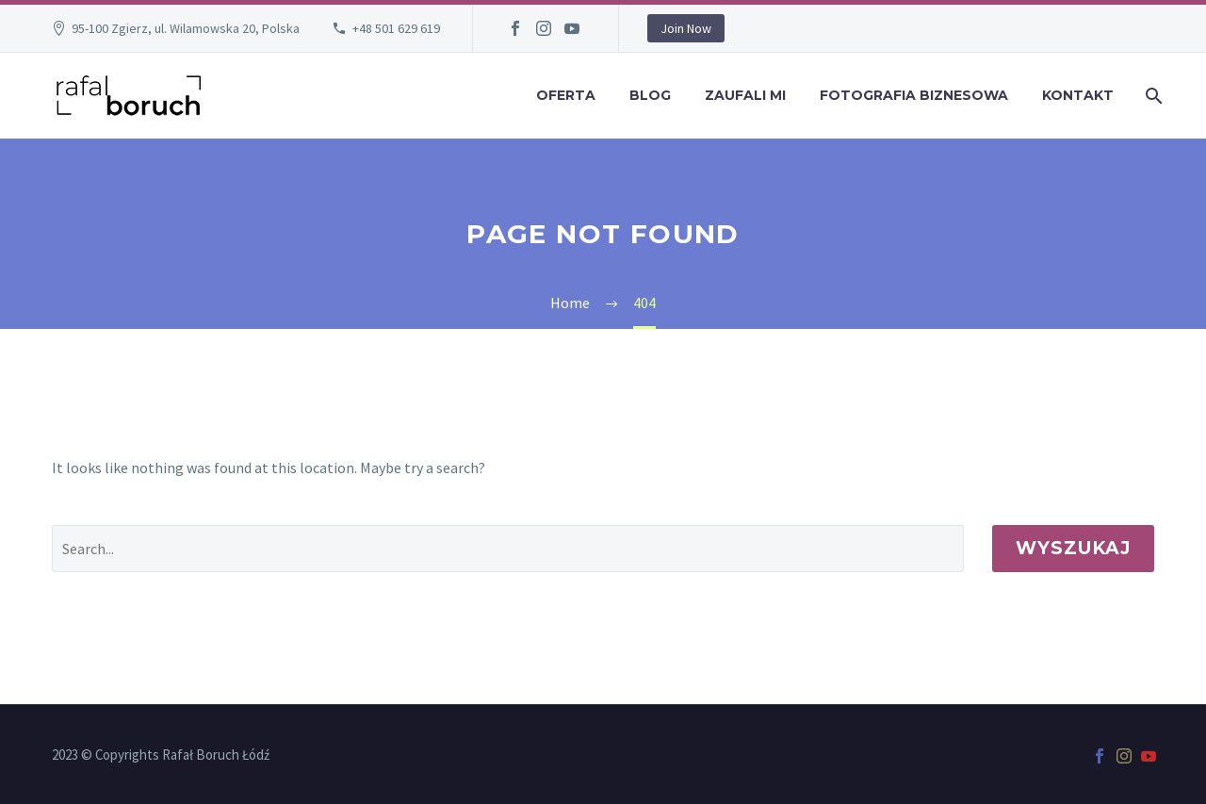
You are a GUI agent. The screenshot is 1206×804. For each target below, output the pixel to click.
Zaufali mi (745, 95)
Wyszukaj (1073, 548)
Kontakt (1078, 95)
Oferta (565, 95)
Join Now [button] (685, 28)
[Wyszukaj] (1151, 95)
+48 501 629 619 (396, 28)
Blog (650, 95)
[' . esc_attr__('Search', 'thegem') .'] (508, 548)
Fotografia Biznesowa (914, 95)
